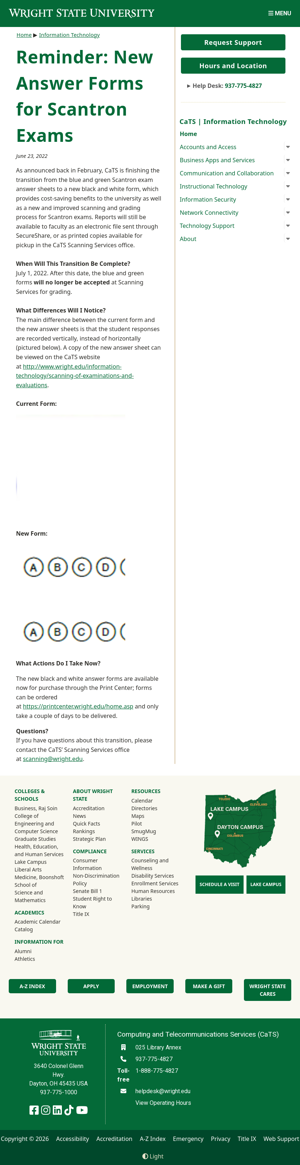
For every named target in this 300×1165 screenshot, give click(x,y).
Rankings (84, 831)
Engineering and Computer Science (36, 827)
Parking (140, 906)
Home (188, 134)
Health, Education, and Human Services (39, 850)
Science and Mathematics (30, 896)
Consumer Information (87, 864)
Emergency (188, 1139)
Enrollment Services (154, 883)
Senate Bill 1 (87, 891)
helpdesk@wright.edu (162, 1091)
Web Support (281, 1139)
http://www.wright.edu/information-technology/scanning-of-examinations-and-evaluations (75, 375)
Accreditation (88, 808)
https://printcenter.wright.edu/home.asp (78, 706)
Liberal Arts (28, 869)
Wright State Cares (267, 990)
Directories (144, 808)
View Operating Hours (163, 1102)
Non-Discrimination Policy (96, 879)
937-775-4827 (243, 86)
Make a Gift (209, 986)
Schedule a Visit (219, 884)
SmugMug (153, 831)
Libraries (141, 898)
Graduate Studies (35, 838)
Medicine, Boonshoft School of (39, 881)
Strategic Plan (89, 838)
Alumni (33, 951)
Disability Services (152, 875)
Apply (91, 986)
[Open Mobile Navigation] (279, 13)
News (79, 815)
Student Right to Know (92, 902)
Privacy (220, 1139)
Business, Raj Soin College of (36, 812)
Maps (138, 815)
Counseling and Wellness (150, 864)
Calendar (142, 800)
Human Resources (153, 891)
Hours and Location (233, 65)
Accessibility (72, 1139)
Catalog (24, 929)
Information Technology (69, 34)
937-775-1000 (58, 1092)
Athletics (35, 958)
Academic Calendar (37, 921)
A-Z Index (32, 986)
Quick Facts (86, 823)
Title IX (81, 913)
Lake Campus (31, 861)
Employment (149, 986)
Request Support (233, 42)
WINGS (139, 838)
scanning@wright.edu (53, 759)
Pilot (136, 823)
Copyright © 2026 (25, 1139)
